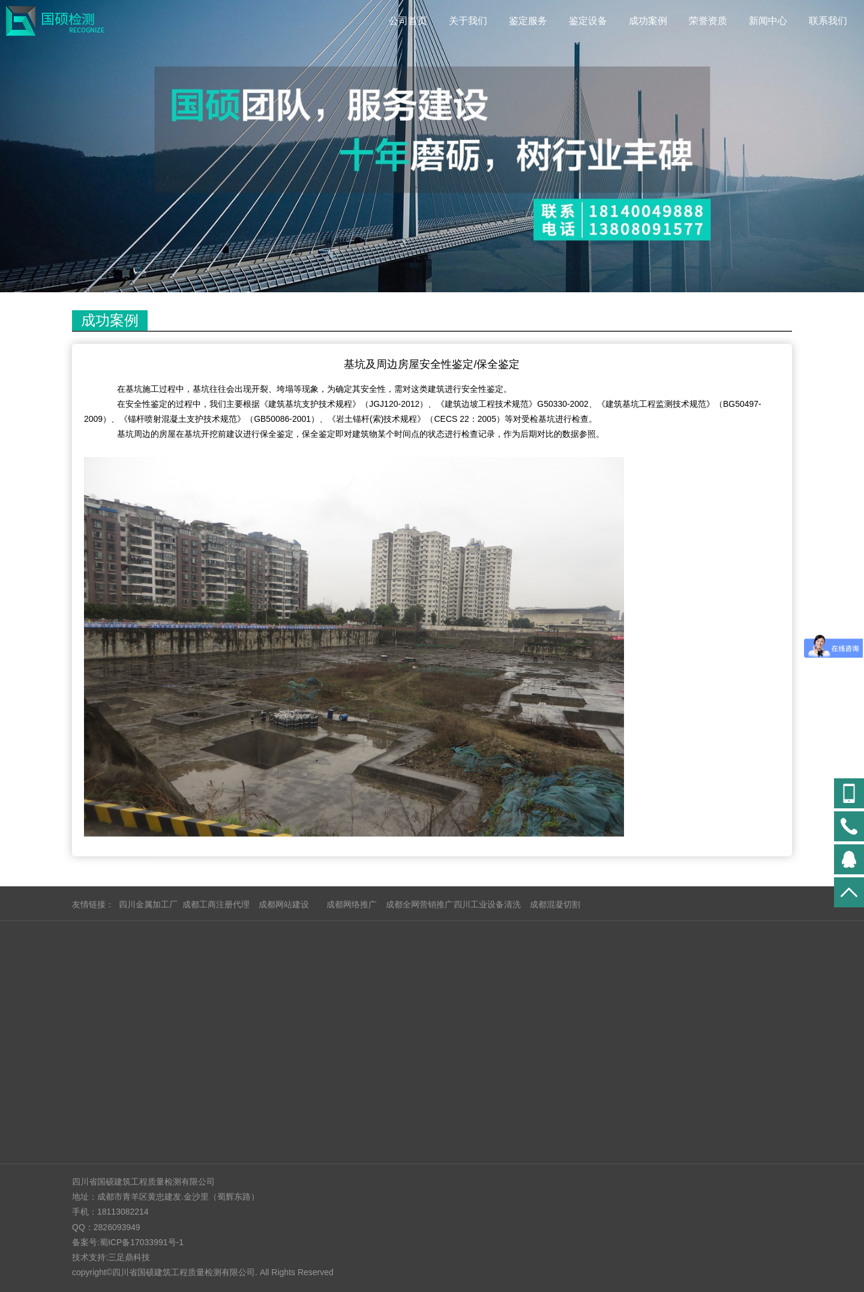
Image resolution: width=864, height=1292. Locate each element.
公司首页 (408, 21)
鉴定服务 (528, 21)
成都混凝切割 (555, 904)
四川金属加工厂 (148, 904)
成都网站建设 (284, 904)
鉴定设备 (588, 21)
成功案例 (648, 21)
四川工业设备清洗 (487, 904)
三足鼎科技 (129, 1257)
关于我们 (468, 21)
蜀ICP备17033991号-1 (142, 1242)
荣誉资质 (708, 21)
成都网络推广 (351, 904)
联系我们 (828, 21)
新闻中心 (768, 21)
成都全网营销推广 (419, 904)
